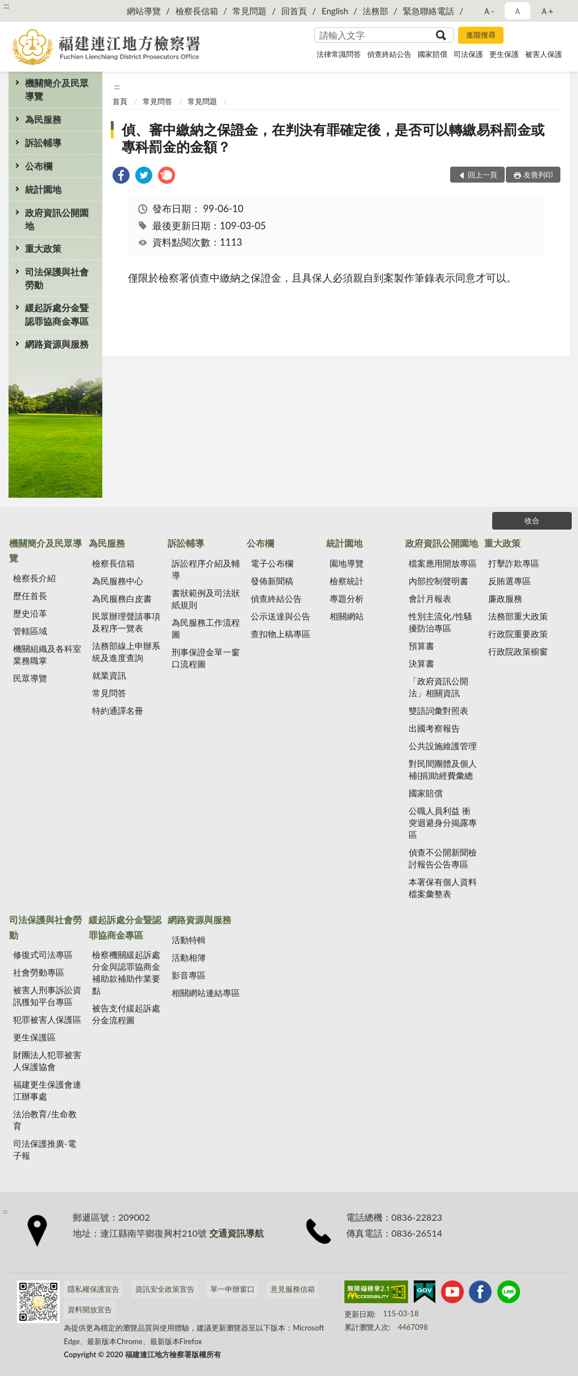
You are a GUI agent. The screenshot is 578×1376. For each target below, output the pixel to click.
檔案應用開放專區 (443, 563)
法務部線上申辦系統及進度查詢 (126, 652)
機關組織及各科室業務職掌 (47, 654)
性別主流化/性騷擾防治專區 (440, 622)
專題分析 (347, 598)
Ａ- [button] (488, 11)
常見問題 (249, 11)
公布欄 (38, 165)
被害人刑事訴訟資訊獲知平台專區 (47, 996)
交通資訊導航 (236, 1233)
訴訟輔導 (43, 142)
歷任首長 (30, 595)
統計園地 (43, 189)
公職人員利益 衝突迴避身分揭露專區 (443, 822)
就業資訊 (109, 675)
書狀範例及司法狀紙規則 (206, 599)
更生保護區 (34, 1037)
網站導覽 (144, 11)
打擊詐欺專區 (513, 563)
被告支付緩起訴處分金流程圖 (126, 1014)
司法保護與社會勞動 (57, 278)
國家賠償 (432, 54)
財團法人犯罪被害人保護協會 (47, 1060)
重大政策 (43, 248)
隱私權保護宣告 (93, 1289)
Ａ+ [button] (547, 11)
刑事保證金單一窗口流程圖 (206, 658)
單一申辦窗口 (232, 1289)
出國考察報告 (434, 728)
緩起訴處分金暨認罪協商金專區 (57, 314)
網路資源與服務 (57, 343)
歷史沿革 (30, 613)
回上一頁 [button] (482, 174)
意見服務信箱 (293, 1289)
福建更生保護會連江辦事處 (47, 1090)
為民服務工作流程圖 (206, 628)
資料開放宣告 (90, 1309)
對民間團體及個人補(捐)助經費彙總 (443, 769)
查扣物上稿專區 (280, 634)
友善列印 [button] (538, 174)
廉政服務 (505, 598)
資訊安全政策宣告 (164, 1289)
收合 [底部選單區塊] (532, 520)
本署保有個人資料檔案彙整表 (443, 888)
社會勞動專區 (38, 972)
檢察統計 (347, 581)
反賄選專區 (509, 581)
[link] (121, 177)
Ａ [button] (517, 11)
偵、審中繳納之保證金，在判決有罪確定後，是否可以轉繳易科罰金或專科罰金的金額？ (333, 138)
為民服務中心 (117, 581)
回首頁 (294, 11)
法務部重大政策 (518, 616)
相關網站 (347, 616)
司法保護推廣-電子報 (44, 1149)
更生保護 (504, 54)
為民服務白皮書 (122, 598)
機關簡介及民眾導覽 (57, 89)
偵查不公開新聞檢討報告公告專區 (443, 858)
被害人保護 (543, 54)
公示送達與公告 (280, 616)
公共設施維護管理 (443, 746)
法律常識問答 (339, 54)
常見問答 (157, 101)
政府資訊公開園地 (57, 219)
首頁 (120, 101)
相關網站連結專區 (206, 992)
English (335, 11)
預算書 (421, 646)
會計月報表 (430, 598)
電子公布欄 (272, 563)
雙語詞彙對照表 (438, 710)
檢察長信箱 (197, 11)
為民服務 (43, 119)
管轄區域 (30, 631)
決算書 (421, 663)
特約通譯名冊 (117, 710)
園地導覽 (347, 563)
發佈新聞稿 (272, 581)
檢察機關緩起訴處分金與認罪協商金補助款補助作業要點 (126, 972)
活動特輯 (189, 940)
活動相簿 (189, 957)
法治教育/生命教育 (45, 1120)
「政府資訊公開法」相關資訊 (438, 687)
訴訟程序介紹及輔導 (206, 569)
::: (6, 5)
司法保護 (468, 54)
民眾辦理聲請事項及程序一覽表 (126, 622)
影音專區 (189, 975)
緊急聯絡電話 (428, 11)
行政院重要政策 (518, 634)
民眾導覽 (30, 678)
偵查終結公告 (389, 54)
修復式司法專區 (43, 954)
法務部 (375, 11)
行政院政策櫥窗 (518, 651)
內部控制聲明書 (438, 581)
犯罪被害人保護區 (47, 1019)
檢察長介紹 (34, 578)
